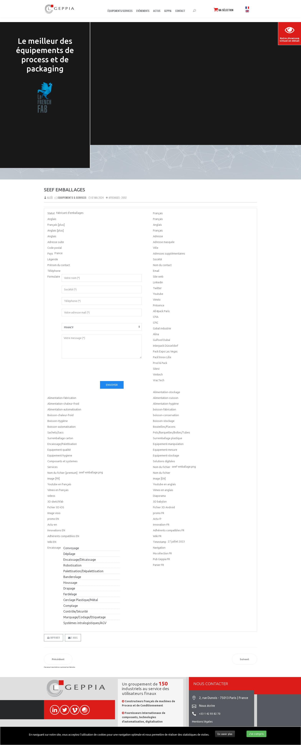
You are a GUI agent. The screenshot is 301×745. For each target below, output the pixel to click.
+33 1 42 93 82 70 (209, 713)
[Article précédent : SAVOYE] (58, 659)
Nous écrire (207, 705)
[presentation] (91, 369)
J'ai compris (256, 733)
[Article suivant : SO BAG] (244, 659)
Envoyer (112, 384)
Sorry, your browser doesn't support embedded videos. (195, 81)
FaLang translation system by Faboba (59, 667)
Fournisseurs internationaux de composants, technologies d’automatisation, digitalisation (143, 717)
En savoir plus (224, 734)
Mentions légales (202, 721)
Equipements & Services (72, 197)
